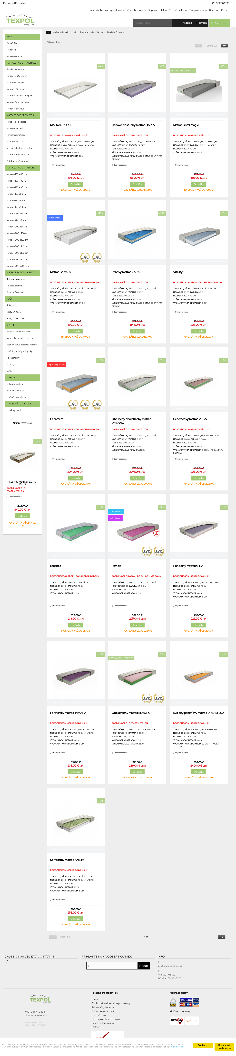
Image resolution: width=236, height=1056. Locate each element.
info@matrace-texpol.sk (36, 1015)
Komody (11, 364)
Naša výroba (96, 10)
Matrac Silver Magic (186, 125)
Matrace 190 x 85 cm (16, 180)
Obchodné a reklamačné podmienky (110, 1003)
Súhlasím (203, 1044)
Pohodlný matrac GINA (188, 566)
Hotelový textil (14, 410)
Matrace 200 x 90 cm (17, 226)
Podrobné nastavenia (224, 1045)
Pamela (116, 566)
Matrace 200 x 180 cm (17, 259)
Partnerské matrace (16, 135)
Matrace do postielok (17, 121)
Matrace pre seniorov (17, 141)
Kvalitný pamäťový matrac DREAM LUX (198, 713)
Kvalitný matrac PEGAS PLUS (22, 483)
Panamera (56, 419)
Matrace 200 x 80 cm (17, 213)
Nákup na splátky (198, 10)
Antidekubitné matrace (18, 161)
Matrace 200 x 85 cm (17, 220)
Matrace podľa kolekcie (91, 32)
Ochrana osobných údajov (105, 1019)
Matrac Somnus (60, 272)
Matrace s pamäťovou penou (20, 95)
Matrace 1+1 (12, 49)
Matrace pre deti (15, 128)
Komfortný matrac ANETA (67, 860)
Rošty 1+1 (11, 305)
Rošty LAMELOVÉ (15, 318)
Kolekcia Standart (15, 285)
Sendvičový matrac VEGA (190, 419)
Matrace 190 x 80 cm (17, 174)
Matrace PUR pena (15, 89)
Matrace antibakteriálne (18, 154)
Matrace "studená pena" (18, 102)
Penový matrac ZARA (125, 272)
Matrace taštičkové (16, 82)
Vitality (177, 272)
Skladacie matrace (15, 69)
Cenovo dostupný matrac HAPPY (134, 125)
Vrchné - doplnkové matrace (20, 148)
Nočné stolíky (13, 357)
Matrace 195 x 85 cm (16, 200)
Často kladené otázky (102, 1023)
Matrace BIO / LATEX (17, 76)
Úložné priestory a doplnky (19, 351)
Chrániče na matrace (16, 397)
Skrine (9, 371)
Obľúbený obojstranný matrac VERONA (131, 421)
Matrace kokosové (15, 108)
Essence (55, 566)
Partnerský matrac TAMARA (68, 713)
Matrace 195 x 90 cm (16, 207)
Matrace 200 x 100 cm (17, 233)
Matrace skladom (15, 56)
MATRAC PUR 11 (60, 125)
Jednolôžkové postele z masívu (22, 344)
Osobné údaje (99, 1015)
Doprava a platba (157, 10)
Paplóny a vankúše (15, 390)
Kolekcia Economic (16, 279)
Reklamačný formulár (103, 1007)
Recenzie (214, 10)
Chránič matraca (178, 10)
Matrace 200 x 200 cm (18, 266)
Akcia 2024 (12, 43)
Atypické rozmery (136, 10)
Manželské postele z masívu (20, 338)
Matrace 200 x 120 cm (17, 239)
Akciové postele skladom (18, 331)
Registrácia (20, 3)
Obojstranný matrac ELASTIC (131, 713)
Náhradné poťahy (15, 384)
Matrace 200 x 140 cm (17, 246)
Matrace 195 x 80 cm (16, 194)
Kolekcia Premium (15, 292)
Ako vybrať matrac (115, 10)
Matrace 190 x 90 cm (17, 187)
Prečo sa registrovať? (102, 1011)
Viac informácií (98, 1049)
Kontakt (225, 10)
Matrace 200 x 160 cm (17, 253)
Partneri (95, 1027)
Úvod (73, 32)
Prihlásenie (8, 3)
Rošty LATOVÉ (14, 312)
